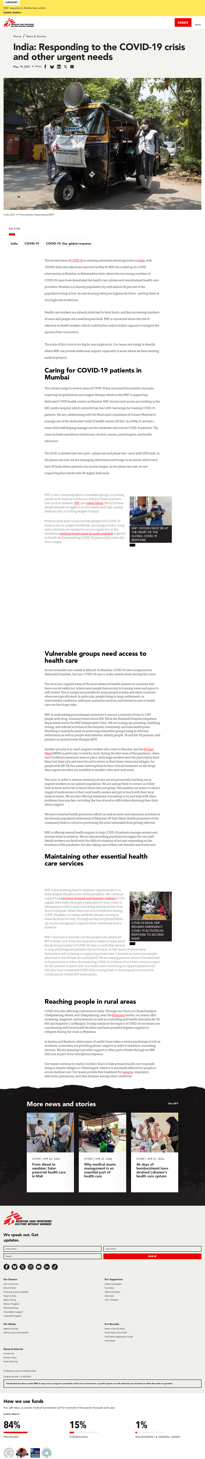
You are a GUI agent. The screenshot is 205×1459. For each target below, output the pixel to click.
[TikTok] (55, 1267)
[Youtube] (39, 1267)
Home (17, 36)
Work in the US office (115, 1328)
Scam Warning (10, 1361)
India (14, 243)
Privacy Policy (10, 1357)
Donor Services (11, 1284)
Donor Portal (10, 1287)
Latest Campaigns (113, 1284)
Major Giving (10, 1299)
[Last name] (152, 1249)
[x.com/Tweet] (23, 1267)
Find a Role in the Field (116, 1332)
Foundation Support (13, 1312)
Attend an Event (112, 1292)
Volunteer (109, 1295)
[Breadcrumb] (102, 36)
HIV (77, 503)
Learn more (12, 12)
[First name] (53, 1249)
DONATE (183, 22)
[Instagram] (31, 1267)
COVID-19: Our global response (68, 243)
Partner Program (11, 1303)
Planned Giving (11, 1307)
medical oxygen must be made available (86, 533)
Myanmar (118, 1015)
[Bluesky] (15, 1267)
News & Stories (36, 36)
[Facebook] (7, 1267)
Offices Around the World (16, 1332)
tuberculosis (94, 503)
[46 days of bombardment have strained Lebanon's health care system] (154, 1152)
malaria (127, 1072)
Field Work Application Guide (119, 1336)
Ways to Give (10, 1295)
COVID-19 (32, 243)
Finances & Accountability (16, 1292)
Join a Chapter (112, 1299)
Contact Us (9, 1353)
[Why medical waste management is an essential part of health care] (102, 1152)
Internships (110, 1340)
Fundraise (109, 1287)
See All (172, 1103)
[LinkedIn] (47, 1267)
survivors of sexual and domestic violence (88, 898)
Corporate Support (12, 1315)
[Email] (53, 1256)
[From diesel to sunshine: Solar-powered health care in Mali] (50, 1152)
